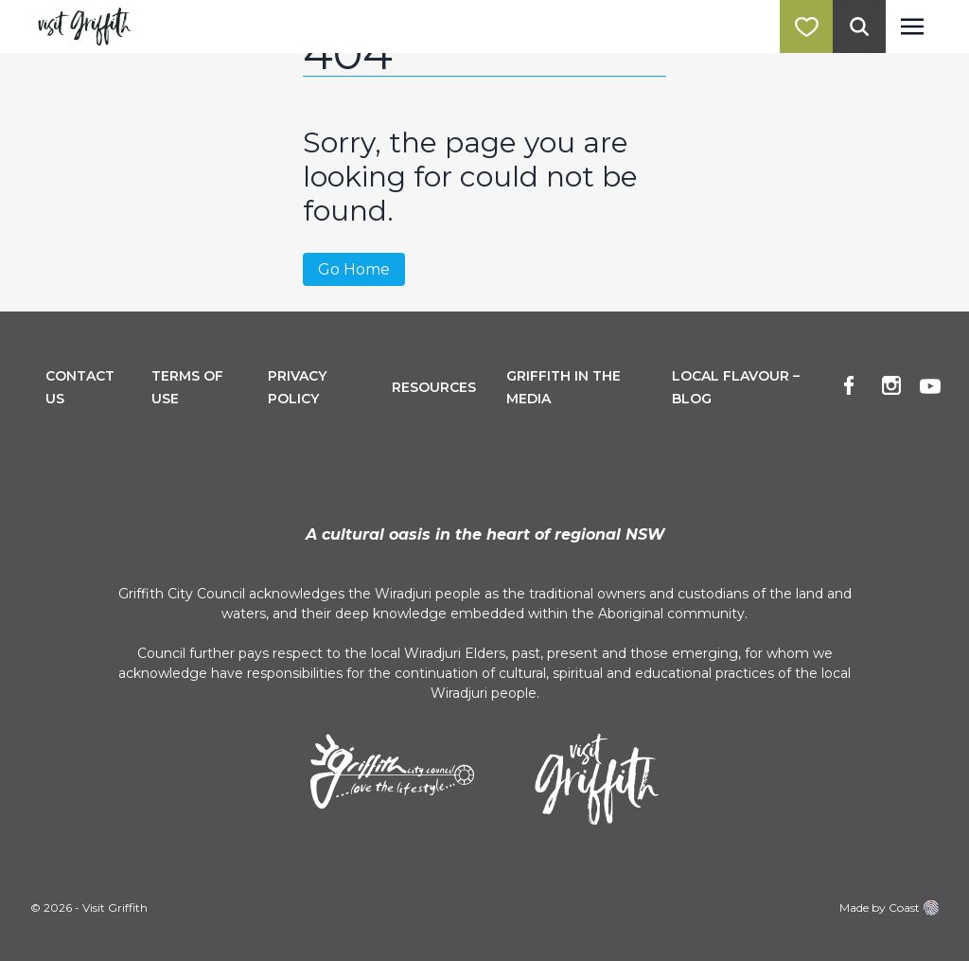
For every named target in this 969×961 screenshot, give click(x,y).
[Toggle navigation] (912, 26)
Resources (434, 387)
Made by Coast (889, 908)
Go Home (354, 269)
